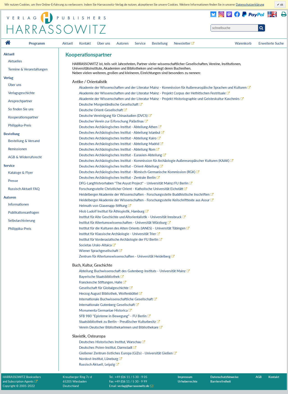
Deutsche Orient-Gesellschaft (101, 110)
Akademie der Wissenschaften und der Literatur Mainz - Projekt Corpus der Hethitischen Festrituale (152, 93)
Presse (13, 181)
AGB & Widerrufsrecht (25, 157)
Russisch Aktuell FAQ (24, 189)
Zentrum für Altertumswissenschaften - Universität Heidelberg (125, 256)
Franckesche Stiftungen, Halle (100, 282)
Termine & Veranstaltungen (27, 69)
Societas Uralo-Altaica (95, 245)
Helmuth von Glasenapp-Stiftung (103, 206)
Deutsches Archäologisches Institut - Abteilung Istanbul (119, 132)
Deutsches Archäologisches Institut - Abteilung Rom (117, 149)
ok (281, 4)
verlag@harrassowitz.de (133, 386)
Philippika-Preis (19, 125)
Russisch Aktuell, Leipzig (97, 364)
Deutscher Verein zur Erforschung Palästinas (111, 121)
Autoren (122, 43)
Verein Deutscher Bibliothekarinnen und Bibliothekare (118, 327)
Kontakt (85, 43)
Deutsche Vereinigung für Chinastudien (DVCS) (113, 115)
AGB (259, 377)
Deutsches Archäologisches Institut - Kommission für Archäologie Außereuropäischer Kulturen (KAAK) (154, 161)
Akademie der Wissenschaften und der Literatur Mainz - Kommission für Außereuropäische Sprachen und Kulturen (163, 87)
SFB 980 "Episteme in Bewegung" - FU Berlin (112, 316)
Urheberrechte (187, 381)
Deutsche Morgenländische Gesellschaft (108, 104)
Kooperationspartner (23, 117)
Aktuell (67, 43)
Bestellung (160, 43)
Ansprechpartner (20, 101)
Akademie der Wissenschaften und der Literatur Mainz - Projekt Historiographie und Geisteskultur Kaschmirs (159, 99)
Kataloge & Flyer (20, 172)
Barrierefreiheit (220, 381)
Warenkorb (243, 43)
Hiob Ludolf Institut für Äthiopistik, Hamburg (111, 211)
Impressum (185, 377)
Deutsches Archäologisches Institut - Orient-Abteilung (119, 166)
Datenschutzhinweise (224, 377)
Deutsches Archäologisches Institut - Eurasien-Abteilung (120, 155)
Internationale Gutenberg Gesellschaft (107, 305)
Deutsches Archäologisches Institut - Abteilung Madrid (119, 144)
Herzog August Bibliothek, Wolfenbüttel (108, 293)
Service (140, 43)
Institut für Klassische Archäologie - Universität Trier (117, 234)
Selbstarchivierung (21, 220)
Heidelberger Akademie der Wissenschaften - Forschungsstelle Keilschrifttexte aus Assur (144, 200)
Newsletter (182, 43)
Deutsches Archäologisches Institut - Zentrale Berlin (117, 177)
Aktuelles (15, 61)
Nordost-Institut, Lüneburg (98, 359)
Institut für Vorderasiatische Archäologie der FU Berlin (118, 239)
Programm (37, 43)
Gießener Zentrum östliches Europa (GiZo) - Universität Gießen (126, 353)
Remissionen (17, 149)
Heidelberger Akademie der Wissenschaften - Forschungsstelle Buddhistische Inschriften (144, 194)
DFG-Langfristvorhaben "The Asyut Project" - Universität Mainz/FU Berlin (133, 183)
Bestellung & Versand (24, 141)
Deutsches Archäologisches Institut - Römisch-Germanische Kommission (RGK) (137, 172)
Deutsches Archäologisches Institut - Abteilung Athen (118, 127)
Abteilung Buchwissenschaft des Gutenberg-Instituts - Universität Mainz (132, 271)
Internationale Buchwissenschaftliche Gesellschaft (116, 299)
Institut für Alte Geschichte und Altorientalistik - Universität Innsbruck (130, 217)
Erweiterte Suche (271, 43)
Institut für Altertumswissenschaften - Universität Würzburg (123, 222)
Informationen (18, 204)
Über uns (103, 43)
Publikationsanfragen (23, 212)
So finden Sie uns (21, 109)
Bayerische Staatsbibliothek (99, 276)
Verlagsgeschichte (21, 93)
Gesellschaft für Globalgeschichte (103, 288)
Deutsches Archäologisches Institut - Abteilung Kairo (118, 138)
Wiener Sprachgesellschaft (98, 251)
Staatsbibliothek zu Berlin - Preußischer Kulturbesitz (117, 321)
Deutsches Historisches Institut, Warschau (110, 342)
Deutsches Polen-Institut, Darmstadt (105, 347)
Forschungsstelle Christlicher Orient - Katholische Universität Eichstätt (131, 189)
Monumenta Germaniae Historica (103, 310)
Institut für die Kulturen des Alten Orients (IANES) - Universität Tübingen (132, 228)
